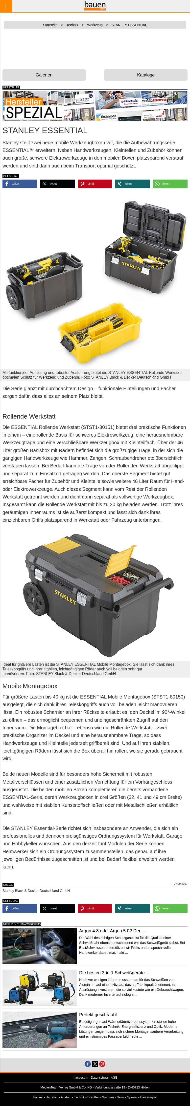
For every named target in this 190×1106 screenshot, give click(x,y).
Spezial (132, 1097)
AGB (114, 1077)
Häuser (38, 1097)
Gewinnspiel (148, 1097)
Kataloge (146, 75)
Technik (79, 1097)
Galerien (44, 75)
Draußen (93, 1097)
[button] (19, 184)
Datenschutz (99, 1077)
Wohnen (108, 1097)
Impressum (80, 1077)
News (120, 1097)
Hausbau (52, 1097)
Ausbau (66, 1097)
